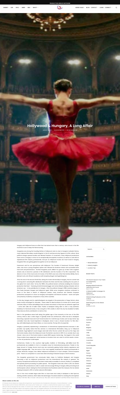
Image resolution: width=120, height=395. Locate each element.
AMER (24, 9)
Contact (94, 9)
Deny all (97, 386)
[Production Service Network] (60, 9)
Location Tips (60, 130)
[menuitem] (6, 9)
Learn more (14, 392)
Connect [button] (108, 9)
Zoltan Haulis (72, 130)
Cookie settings (111, 386)
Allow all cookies (83, 386)
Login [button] (101, 9)
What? (35, 9)
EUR (12, 9)
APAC (18, 9)
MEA (30, 9)
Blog (88, 9)
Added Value (80, 9)
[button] (116, 9)
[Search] (96, 249)
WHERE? (6, 9)
